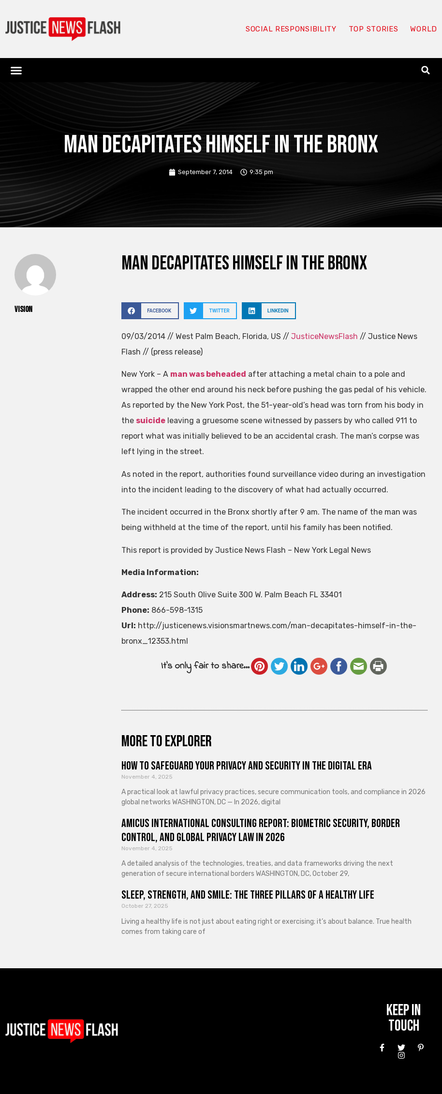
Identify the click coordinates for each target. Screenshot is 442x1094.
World (423, 29)
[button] (16, 70)
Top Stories (373, 29)
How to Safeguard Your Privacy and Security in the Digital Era (246, 766)
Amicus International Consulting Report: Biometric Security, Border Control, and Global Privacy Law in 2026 (260, 830)
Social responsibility (291, 29)
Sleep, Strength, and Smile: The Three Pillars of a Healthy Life (247, 895)
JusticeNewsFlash (324, 336)
